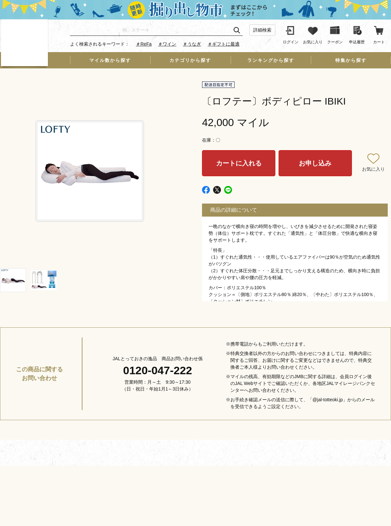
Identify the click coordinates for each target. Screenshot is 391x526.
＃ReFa (144, 44)
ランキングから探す (270, 60)
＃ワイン (167, 44)
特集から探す (351, 60)
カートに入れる (239, 163)
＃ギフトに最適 (223, 44)
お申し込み (315, 163)
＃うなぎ (192, 44)
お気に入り (373, 169)
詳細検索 (262, 30)
